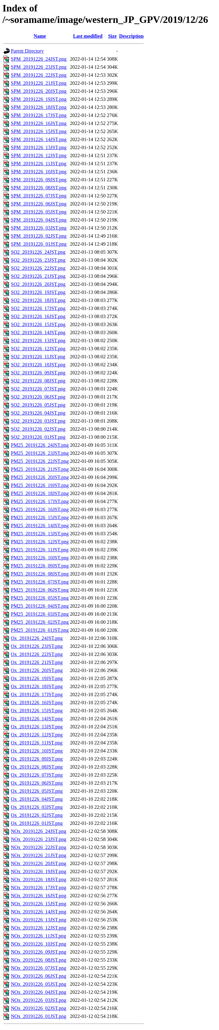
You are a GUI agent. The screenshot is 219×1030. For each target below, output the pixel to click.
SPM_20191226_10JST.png (39, 171)
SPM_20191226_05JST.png (39, 211)
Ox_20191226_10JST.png (37, 750)
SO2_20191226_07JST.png (38, 388)
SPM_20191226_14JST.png (39, 139)
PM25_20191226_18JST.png (40, 493)
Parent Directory (27, 51)
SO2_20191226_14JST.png (38, 332)
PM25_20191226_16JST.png (40, 509)
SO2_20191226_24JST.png (38, 252)
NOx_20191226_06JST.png (38, 976)
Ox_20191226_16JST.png (37, 702)
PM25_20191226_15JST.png (40, 517)
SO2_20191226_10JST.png (38, 364)
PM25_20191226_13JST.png (40, 533)
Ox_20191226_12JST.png (37, 734)
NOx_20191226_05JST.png (38, 984)
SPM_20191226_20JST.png (39, 91)
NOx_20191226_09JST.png (38, 952)
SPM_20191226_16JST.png (39, 123)
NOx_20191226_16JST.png (38, 895)
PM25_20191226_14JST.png (40, 525)
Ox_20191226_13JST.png (37, 726)
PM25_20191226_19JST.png (40, 485)
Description (131, 36)
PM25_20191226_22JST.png (40, 461)
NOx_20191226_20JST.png (38, 863)
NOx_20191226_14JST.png (38, 911)
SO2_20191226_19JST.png (38, 292)
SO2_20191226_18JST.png (38, 300)
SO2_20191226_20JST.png (38, 284)
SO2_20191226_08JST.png (38, 380)
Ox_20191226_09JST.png (37, 758)
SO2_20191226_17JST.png (38, 308)
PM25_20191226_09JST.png (40, 565)
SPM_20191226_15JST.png (39, 131)
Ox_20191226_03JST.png (37, 807)
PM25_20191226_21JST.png (40, 469)
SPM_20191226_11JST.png (38, 163)
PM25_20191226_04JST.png (40, 606)
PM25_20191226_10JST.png (40, 557)
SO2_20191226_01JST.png (38, 437)
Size (112, 36)
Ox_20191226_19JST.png (37, 678)
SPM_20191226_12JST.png (39, 155)
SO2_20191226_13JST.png (38, 340)
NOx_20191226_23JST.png (38, 839)
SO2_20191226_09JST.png (38, 372)
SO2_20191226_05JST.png (38, 404)
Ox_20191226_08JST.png (37, 766)
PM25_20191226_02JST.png (40, 622)
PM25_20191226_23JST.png (40, 453)
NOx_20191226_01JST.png (38, 1016)
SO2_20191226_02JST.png (38, 429)
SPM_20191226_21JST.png (39, 83)
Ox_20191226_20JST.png (37, 670)
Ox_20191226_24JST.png (37, 638)
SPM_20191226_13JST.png (39, 147)
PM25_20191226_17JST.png (40, 501)
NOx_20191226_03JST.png (38, 1000)
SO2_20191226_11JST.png (38, 356)
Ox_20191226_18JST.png (37, 686)
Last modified (88, 36)
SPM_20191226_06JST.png (39, 203)
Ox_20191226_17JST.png (37, 694)
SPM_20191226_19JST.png (39, 99)
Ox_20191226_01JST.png (37, 823)
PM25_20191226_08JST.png (40, 573)
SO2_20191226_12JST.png (38, 348)
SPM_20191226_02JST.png (39, 236)
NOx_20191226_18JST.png (38, 879)
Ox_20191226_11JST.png (37, 742)
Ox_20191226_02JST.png (37, 815)
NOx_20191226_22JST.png (38, 847)
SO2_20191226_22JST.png (38, 268)
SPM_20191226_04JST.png (39, 219)
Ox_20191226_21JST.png (37, 662)
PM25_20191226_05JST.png (40, 598)
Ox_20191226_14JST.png (37, 718)
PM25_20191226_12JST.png (40, 541)
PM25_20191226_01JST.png (40, 630)
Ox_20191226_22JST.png (37, 654)
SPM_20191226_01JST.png (39, 244)
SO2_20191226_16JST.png (38, 316)
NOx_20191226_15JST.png (38, 903)
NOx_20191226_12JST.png (38, 927)
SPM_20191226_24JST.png (39, 59)
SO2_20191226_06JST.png (38, 396)
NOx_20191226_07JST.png (38, 968)
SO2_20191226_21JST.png (38, 276)
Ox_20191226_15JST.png (37, 710)
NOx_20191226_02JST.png (38, 1008)
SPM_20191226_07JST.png (39, 195)
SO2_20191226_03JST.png (38, 421)
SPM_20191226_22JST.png (39, 75)
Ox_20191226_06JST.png (37, 783)
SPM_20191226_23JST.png (39, 67)
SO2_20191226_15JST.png (38, 324)
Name (39, 36)
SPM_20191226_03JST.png (39, 228)
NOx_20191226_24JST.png (38, 831)
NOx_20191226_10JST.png (38, 943)
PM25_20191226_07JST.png (40, 581)
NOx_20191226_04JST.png (38, 992)
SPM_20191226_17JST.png (39, 115)
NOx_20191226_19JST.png (38, 871)
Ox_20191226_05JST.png (37, 791)
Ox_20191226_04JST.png (37, 799)
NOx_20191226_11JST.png (38, 935)
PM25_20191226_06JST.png (40, 590)
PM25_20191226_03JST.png (40, 614)
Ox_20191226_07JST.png (37, 775)
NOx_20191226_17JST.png (38, 887)
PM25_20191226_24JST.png (40, 445)
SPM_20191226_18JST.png (39, 107)
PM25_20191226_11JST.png (39, 549)
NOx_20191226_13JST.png (38, 919)
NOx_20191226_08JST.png (38, 960)
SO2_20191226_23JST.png (38, 260)
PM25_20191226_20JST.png (40, 477)
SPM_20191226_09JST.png (39, 179)
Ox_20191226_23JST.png (37, 646)
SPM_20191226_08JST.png (39, 187)
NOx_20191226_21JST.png (38, 855)
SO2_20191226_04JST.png (38, 413)
